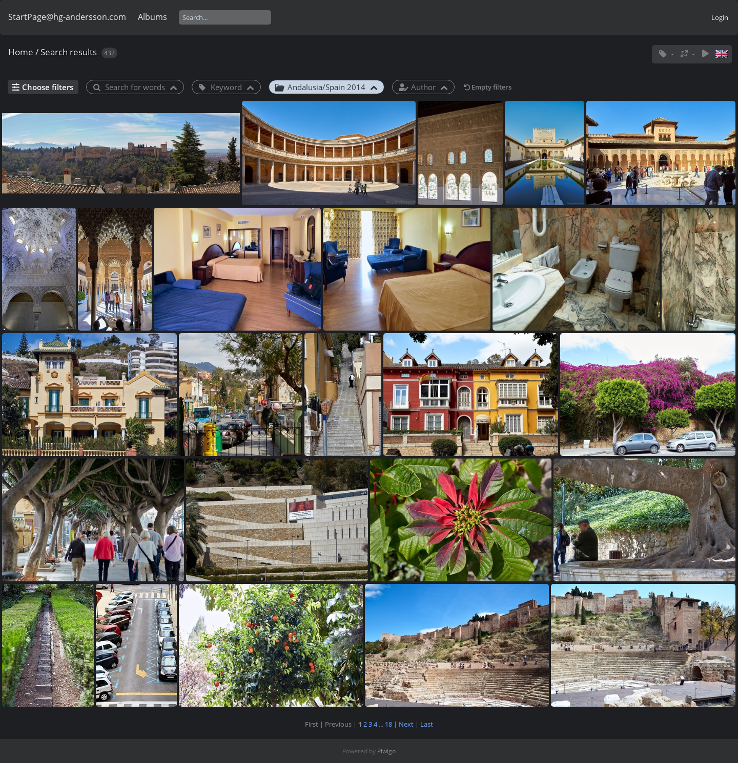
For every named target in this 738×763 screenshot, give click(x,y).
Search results (68, 52)
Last (426, 724)
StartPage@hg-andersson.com (67, 17)
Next (406, 724)
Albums (152, 17)
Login (719, 17)
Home (20, 52)
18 (388, 724)
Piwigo (386, 751)
